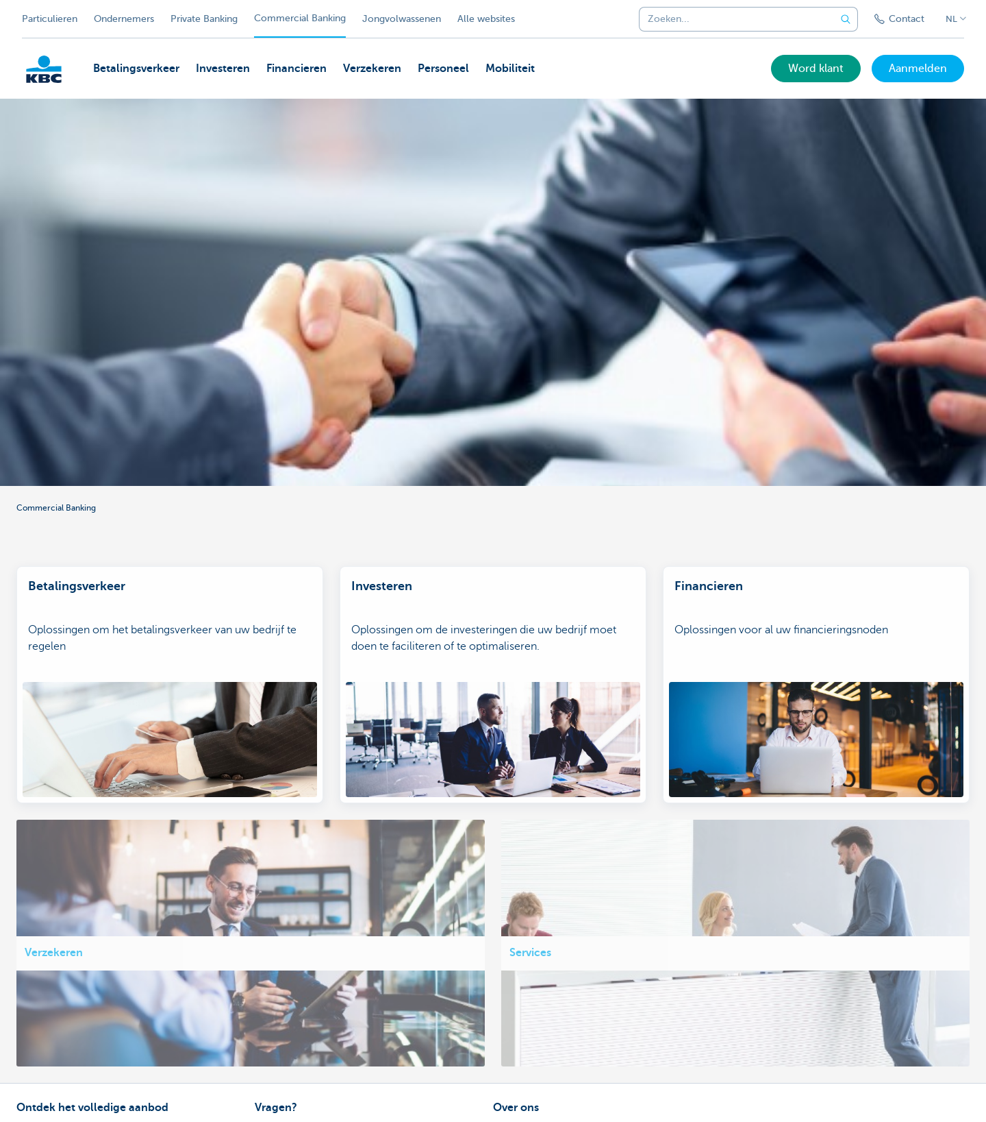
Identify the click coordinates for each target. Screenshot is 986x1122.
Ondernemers (124, 19)
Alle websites (486, 19)
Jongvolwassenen (401, 19)
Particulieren (49, 19)
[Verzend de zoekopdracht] (845, 19)
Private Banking (204, 19)
